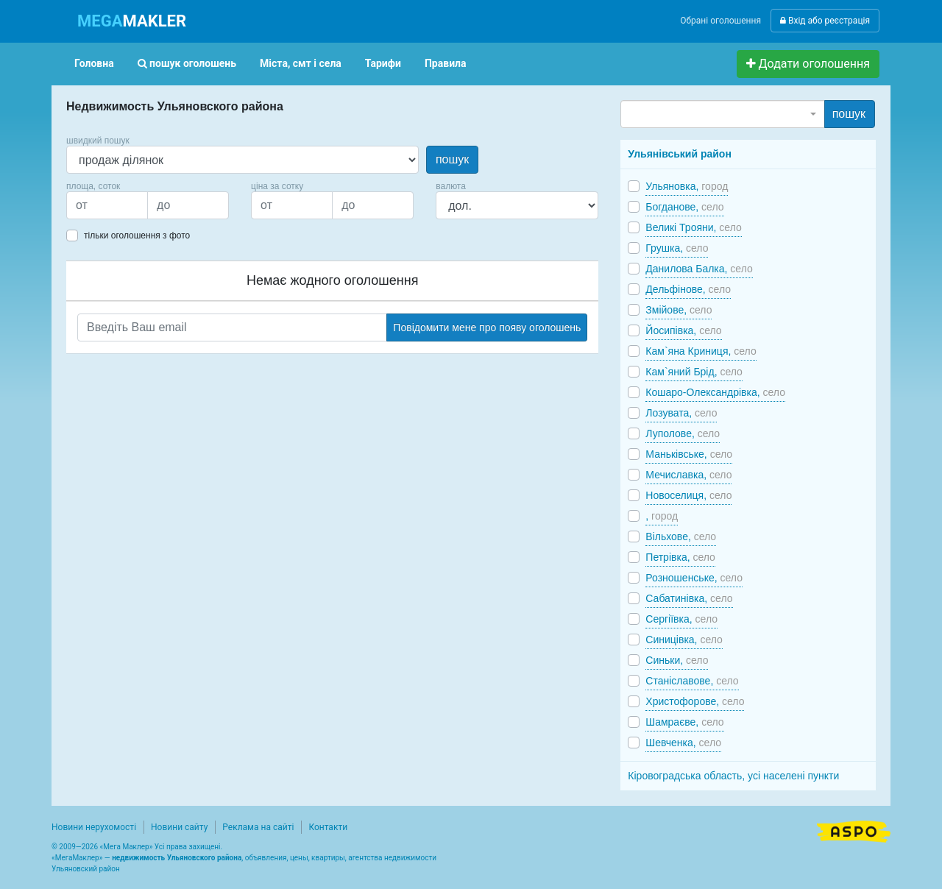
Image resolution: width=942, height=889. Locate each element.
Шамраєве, (684, 722)
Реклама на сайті (258, 827)
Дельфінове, (688, 289)
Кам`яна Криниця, (700, 351)
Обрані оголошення (720, 20)
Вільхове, (680, 536)
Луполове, (682, 433)
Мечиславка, (688, 475)
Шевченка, (683, 742)
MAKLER (131, 21)
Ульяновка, (686, 186)
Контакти (327, 827)
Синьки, (676, 660)
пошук (452, 159)
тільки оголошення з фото (137, 235)
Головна (94, 63)
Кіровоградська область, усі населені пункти (733, 776)
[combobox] (722, 114)
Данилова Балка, (698, 269)
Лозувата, (681, 413)
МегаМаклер (77, 858)
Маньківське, (688, 454)
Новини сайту (179, 827)
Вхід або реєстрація (825, 20)
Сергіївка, (681, 619)
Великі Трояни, (693, 227)
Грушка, (676, 248)
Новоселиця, (688, 495)
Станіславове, (691, 681)
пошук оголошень (187, 63)
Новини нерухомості (94, 827)
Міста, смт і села (300, 63)
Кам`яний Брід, (694, 372)
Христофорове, (694, 701)
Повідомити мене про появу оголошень (487, 327)
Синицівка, (683, 639)
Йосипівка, (683, 330)
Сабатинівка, (688, 598)
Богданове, (684, 207)
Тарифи (383, 63)
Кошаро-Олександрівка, (715, 392)
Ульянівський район (680, 154)
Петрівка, (680, 557)
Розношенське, (694, 578)
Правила (446, 63)
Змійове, (678, 310)
